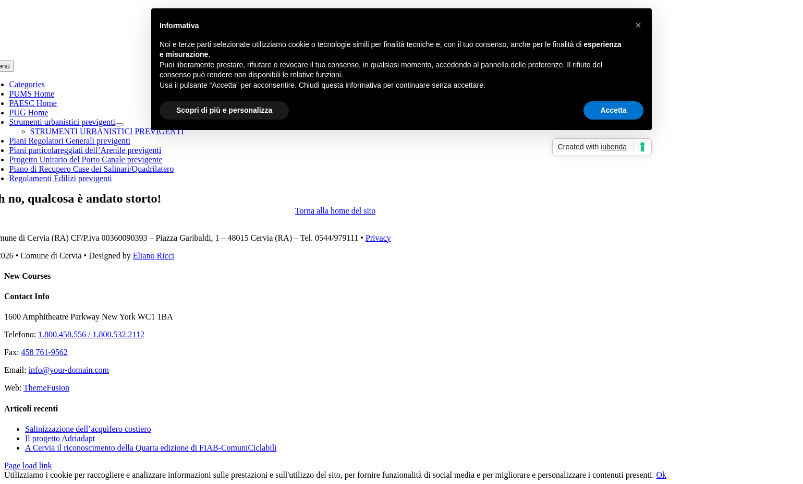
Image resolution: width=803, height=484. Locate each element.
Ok (661, 474)
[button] (638, 25)
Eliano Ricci (154, 255)
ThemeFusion (46, 387)
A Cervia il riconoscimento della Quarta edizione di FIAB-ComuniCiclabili (151, 447)
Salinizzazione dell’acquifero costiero (88, 428)
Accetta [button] (613, 110)
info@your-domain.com (69, 369)
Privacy (378, 237)
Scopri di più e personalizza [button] (224, 110)
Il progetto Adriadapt (60, 438)
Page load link (28, 465)
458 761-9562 (44, 352)
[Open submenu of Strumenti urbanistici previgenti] (119, 124)
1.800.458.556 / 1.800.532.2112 (91, 334)
